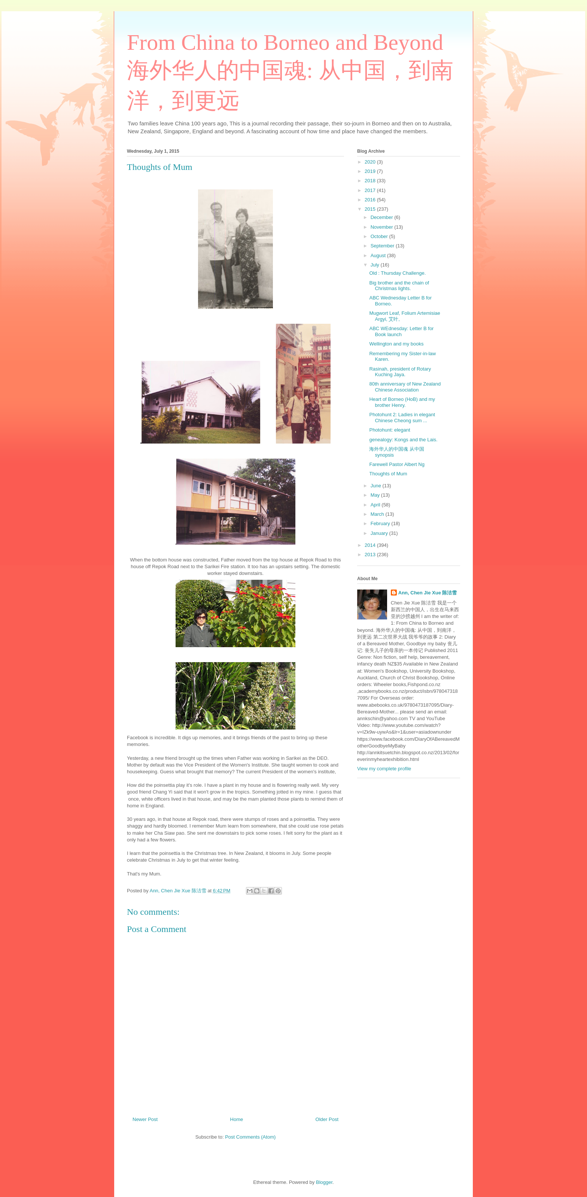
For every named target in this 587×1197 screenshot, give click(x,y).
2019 (371, 171)
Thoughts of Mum (388, 473)
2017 (371, 190)
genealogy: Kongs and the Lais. (403, 439)
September (383, 246)
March (378, 514)
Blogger (324, 1182)
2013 (371, 554)
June (377, 485)
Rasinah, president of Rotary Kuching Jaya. (400, 372)
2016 (371, 199)
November (383, 227)
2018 (371, 180)
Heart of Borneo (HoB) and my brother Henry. (402, 402)
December (383, 217)
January (380, 533)
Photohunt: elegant (389, 430)
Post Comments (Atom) (250, 1137)
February (381, 523)
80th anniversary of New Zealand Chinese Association (405, 387)
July (376, 265)
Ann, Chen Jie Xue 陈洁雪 (427, 593)
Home (236, 1119)
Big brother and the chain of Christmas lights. (399, 286)
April (376, 505)
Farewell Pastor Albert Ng (396, 464)
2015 (371, 209)
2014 (371, 545)
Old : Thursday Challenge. (397, 273)
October (380, 236)
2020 (371, 162)
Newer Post (145, 1119)
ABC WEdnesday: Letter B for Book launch (401, 331)
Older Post (327, 1119)
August (379, 255)
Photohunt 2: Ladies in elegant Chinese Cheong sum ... (402, 417)
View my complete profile (384, 768)
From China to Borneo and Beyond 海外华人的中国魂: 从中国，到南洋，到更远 (290, 71)
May (376, 495)
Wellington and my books (396, 344)
